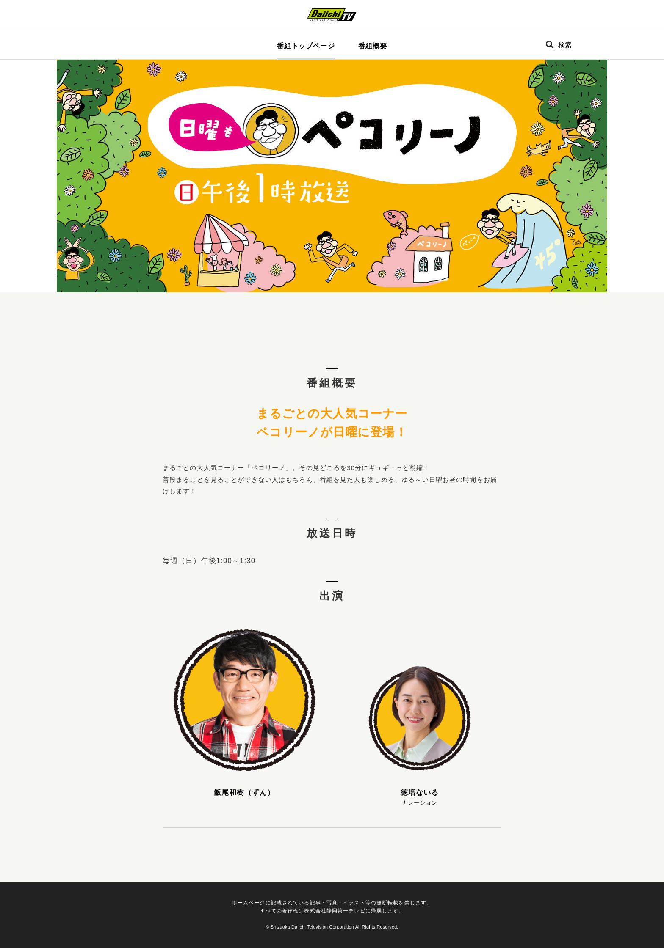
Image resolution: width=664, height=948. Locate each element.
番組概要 (372, 45)
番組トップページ (306, 45)
